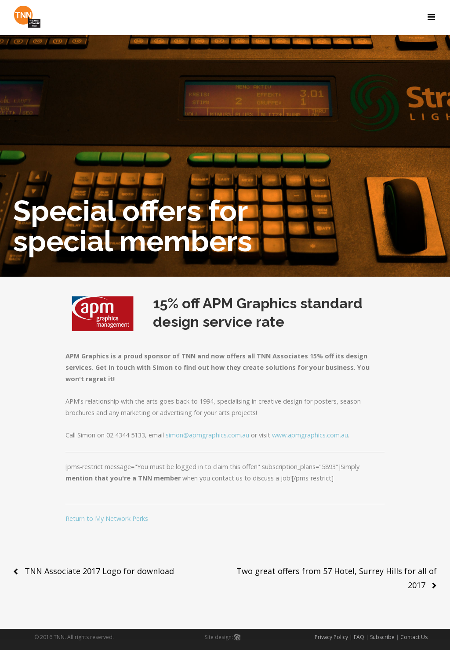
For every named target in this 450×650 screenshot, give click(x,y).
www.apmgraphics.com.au (310, 435)
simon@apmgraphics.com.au (207, 435)
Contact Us (414, 637)
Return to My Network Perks (106, 518)
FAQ (359, 637)
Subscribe (382, 637)
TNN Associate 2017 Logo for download (99, 571)
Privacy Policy (331, 637)
